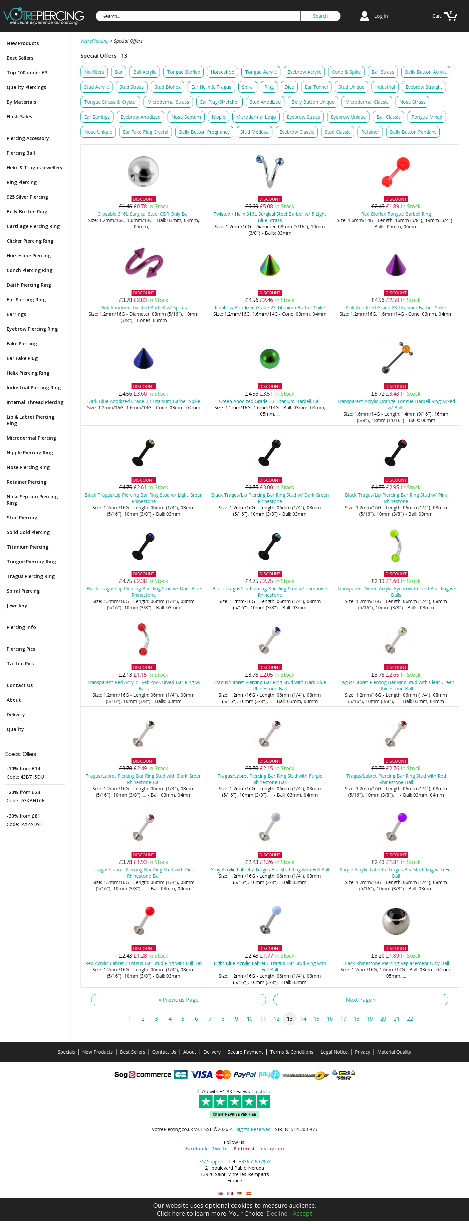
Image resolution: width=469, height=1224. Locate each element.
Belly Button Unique (312, 102)
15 (316, 1018)
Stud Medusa (254, 132)
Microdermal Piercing (31, 438)
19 (370, 1018)
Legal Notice (334, 1052)
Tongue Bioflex (183, 72)
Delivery (16, 714)
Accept (302, 1213)
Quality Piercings (26, 87)
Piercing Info (21, 627)
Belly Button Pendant (413, 132)
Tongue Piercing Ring (31, 561)
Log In (381, 16)
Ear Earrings (97, 117)
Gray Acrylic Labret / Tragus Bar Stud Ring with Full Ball (269, 869)
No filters (94, 72)
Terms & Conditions (291, 1052)
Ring (269, 87)
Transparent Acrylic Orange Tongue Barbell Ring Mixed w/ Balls (396, 404)
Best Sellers (20, 58)
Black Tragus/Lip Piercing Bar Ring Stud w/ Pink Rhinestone (396, 498)
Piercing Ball (21, 153)
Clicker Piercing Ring (30, 241)
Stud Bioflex (168, 87)
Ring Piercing (22, 182)
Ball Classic (389, 117)
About (14, 700)
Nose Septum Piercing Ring (32, 499)
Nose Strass (412, 102)
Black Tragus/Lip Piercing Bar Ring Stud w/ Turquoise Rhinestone (269, 591)
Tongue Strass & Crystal (110, 102)
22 (410, 1018)
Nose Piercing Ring (28, 467)
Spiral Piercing (23, 591)
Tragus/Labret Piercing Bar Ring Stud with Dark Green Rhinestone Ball (143, 779)
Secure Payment (245, 1052)
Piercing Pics (21, 649)
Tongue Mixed (426, 117)
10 (250, 1018)
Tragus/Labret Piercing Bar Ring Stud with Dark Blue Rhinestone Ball (269, 685)
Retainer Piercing (26, 482)
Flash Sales (19, 116)
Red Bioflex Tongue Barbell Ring (396, 214)
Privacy (362, 1052)
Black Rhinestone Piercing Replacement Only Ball (396, 963)
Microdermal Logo (256, 117)
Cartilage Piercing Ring (33, 226)
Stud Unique (351, 87)
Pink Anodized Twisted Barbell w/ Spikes (143, 307)
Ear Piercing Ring (26, 299)
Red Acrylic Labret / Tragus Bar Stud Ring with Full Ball (143, 963)
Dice (289, 87)
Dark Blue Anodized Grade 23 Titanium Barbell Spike (143, 401)
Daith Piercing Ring (29, 285)
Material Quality (394, 1052)
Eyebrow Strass (303, 117)
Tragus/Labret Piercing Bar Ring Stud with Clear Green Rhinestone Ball (395, 685)
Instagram (271, 1148)
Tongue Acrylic (261, 72)
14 (303, 1018)
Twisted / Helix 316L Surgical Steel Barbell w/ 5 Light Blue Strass (269, 217)
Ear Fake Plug (22, 358)
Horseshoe (222, 72)
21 (397, 1018)
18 (357, 1018)
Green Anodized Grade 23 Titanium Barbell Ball (269, 401)
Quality (15, 729)
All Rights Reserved (250, 1129)
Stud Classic (337, 132)
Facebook (196, 1148)
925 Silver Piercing (27, 197)
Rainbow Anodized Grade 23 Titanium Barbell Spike (270, 307)
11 (263, 1018)
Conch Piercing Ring (29, 270)
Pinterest (244, 1148)
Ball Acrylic (144, 72)
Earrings (16, 314)
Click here (171, 1213)
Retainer (370, 132)
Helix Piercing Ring (28, 373)
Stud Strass (132, 87)
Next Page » (361, 999)
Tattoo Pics (20, 663)
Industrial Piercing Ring (34, 387)
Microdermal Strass (168, 102)
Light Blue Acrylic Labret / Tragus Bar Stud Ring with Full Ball (270, 966)
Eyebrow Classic (296, 132)
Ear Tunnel (316, 87)
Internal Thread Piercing (35, 402)
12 (276, 1018)
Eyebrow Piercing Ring (32, 329)
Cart (436, 16)
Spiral (248, 87)
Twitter (220, 1148)
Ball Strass (383, 72)
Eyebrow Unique (348, 117)
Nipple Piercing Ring (30, 452)
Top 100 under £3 (27, 72)
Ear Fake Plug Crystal (145, 132)
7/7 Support (211, 1161)
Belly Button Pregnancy (204, 132)
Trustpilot (261, 1091)
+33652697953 (254, 1161)
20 (383, 1018)
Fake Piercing (22, 343)
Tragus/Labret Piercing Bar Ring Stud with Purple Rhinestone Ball (269, 779)
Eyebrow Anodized (141, 117)
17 (343, 1018)
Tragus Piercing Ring (31, 576)
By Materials (21, 102)
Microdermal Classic (367, 102)
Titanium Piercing (27, 547)
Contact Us (20, 685)
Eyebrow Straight (424, 87)
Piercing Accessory (28, 138)
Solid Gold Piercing (28, 532)
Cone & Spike (346, 72)
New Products (23, 43)
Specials (66, 1052)
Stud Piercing (22, 517)
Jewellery (17, 605)
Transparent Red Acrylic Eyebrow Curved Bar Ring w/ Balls (144, 685)
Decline (276, 1213)
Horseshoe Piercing (29, 255)
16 (330, 1018)
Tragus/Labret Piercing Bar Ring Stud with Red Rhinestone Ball (396, 779)
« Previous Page (179, 999)
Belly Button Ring (27, 211)
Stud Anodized (265, 102)
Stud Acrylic (96, 87)
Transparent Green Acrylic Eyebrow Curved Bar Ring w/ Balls (396, 591)
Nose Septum (186, 117)
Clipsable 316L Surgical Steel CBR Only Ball (143, 214)
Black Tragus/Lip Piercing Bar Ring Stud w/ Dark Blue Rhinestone (143, 591)
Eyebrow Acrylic (304, 72)
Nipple (218, 117)
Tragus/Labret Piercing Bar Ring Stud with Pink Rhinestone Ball (143, 872)
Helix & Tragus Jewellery (35, 167)
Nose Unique (98, 132)
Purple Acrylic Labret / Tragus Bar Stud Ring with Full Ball (396, 872)
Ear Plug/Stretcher (219, 102)
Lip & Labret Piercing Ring (30, 420)
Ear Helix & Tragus (211, 87)
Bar (119, 72)
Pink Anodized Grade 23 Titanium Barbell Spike (395, 307)
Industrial (385, 87)
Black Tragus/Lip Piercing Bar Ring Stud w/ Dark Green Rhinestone (270, 498)
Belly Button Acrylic (426, 72)
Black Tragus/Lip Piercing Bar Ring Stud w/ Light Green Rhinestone (143, 498)
